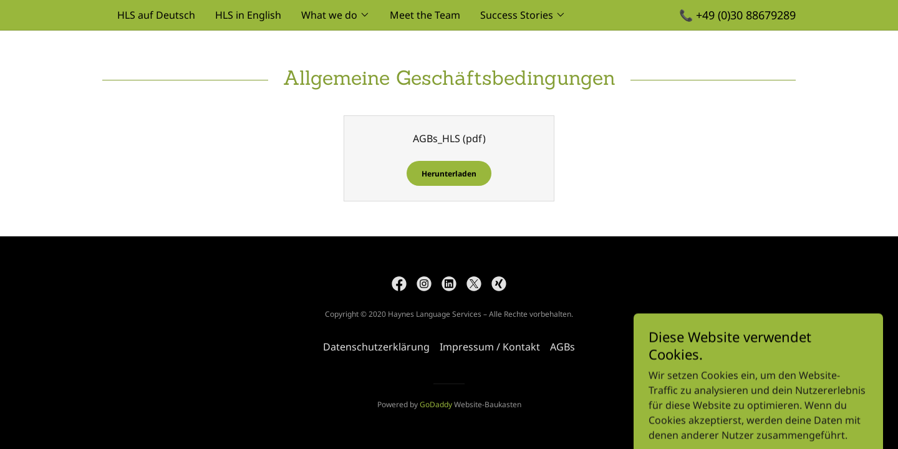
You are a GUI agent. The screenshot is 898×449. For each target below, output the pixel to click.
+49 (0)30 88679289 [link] (746, 14)
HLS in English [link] (248, 15)
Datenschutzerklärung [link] (376, 347)
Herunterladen (449, 173)
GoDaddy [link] (436, 404)
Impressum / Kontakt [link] (490, 347)
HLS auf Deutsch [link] (156, 15)
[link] (399, 283)
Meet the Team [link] (425, 15)
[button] (335, 14)
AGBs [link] (562, 347)
